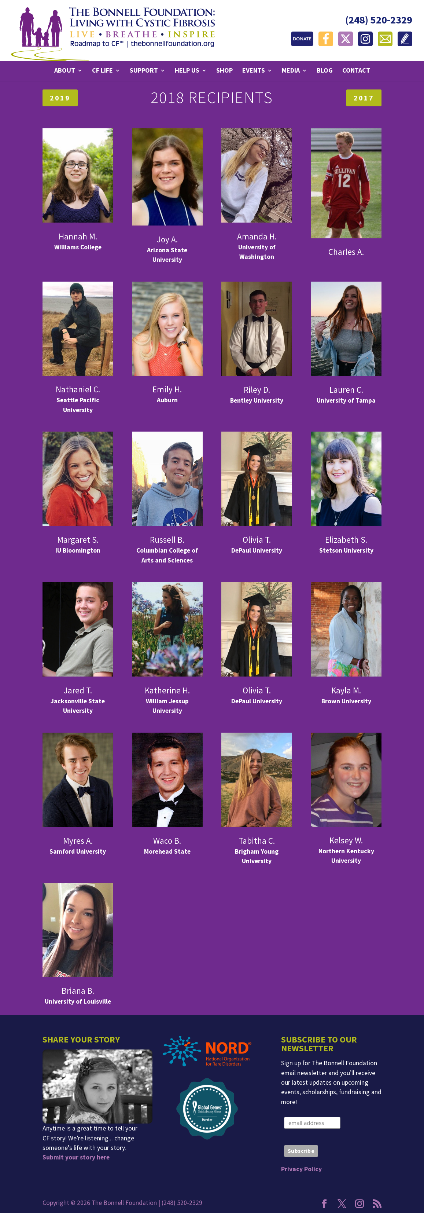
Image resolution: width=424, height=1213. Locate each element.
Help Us (187, 71)
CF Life (102, 71)
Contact (356, 71)
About (64, 71)
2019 (60, 97)
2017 (364, 97)
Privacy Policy (301, 1169)
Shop (224, 71)
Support (144, 71)
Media (291, 71)
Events (253, 71)
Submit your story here (76, 1157)
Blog (325, 71)
